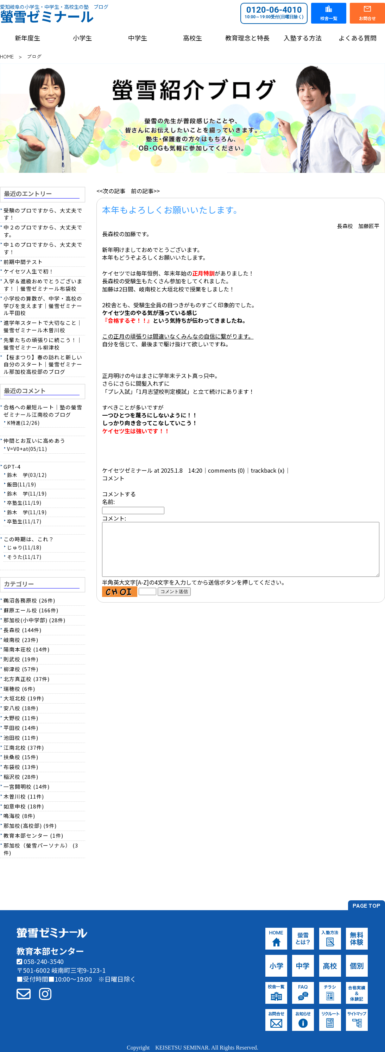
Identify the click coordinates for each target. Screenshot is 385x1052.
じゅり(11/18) (24, 547)
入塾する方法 (303, 37)
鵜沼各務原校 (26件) (29, 600)
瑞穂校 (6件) (19, 688)
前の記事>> (145, 191)
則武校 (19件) (21, 659)
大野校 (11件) (21, 718)
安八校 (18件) (21, 708)
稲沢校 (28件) (21, 776)
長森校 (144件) (23, 630)
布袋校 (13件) (21, 766)
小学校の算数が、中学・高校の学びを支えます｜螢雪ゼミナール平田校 (43, 306)
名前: (108, 501)
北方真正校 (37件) (27, 678)
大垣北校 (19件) (24, 698)
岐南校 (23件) (21, 639)
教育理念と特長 (247, 37)
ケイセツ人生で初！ (29, 271)
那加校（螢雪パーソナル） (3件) (41, 849)
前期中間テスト (23, 261)
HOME (7, 56)
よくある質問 (358, 37)
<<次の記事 (110, 191)
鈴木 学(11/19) (27, 493)
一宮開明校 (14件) (27, 786)
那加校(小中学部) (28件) (34, 620)
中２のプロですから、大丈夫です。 (43, 230)
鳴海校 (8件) (19, 815)
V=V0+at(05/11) (27, 448)
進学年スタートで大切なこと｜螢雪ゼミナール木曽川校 (43, 326)
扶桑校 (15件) (21, 757)
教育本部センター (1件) (33, 835)
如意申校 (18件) (24, 806)
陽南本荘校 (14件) (27, 649)
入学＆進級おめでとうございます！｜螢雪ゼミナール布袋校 (43, 284)
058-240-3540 (40, 961)
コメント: (114, 518)
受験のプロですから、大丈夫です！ (43, 214)
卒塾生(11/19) (24, 502)
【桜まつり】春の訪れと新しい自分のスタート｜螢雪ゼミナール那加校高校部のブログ (43, 364)
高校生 (192, 37)
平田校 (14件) (21, 727)
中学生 (137, 37)
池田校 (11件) (21, 737)
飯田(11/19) (21, 484)
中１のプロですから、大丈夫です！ (43, 248)
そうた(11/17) (24, 556)
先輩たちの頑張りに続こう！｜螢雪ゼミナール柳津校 (43, 343)
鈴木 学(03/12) (27, 474)
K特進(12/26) (23, 422)
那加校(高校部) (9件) (30, 825)
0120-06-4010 (274, 12)
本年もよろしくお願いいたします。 (172, 209)
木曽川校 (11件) (24, 796)
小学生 (82, 37)
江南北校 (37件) (24, 747)
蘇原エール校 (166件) (31, 610)
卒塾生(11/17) (24, 521)
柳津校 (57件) (21, 669)
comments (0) (226, 470)
